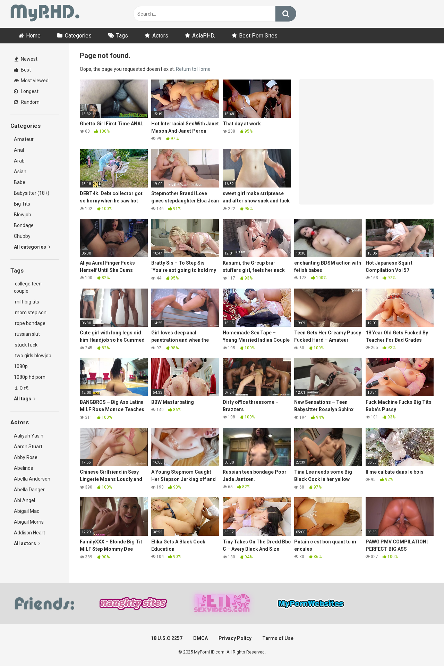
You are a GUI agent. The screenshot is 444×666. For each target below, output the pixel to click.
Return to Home (193, 69)
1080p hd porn (29, 377)
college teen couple (28, 287)
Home (33, 35)
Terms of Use (277, 638)
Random (27, 102)
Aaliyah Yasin (28, 436)
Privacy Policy (235, 638)
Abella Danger (29, 489)
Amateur (24, 139)
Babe (19, 182)
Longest (26, 91)
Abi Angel (24, 500)
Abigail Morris (29, 522)
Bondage (24, 225)
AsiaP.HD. (203, 35)
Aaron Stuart (28, 446)
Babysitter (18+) (31, 193)
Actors (160, 35)
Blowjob (22, 214)
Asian (20, 171)
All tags (24, 398)
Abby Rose (25, 457)
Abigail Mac (26, 511)
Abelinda (23, 468)
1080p (21, 366)
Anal (19, 150)
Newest (26, 59)
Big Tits (22, 204)
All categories (32, 247)
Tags (122, 35)
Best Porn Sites (258, 35)
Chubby (22, 236)
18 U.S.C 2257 (166, 638)
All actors (27, 543)
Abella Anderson (32, 479)
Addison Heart (29, 532)
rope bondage (29, 323)
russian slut (27, 334)
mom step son (30, 312)
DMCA (200, 638)
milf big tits (26, 302)
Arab (19, 161)
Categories (78, 35)
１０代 (21, 388)
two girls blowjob (32, 355)
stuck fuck (25, 345)
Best (22, 70)
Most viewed (31, 80)
